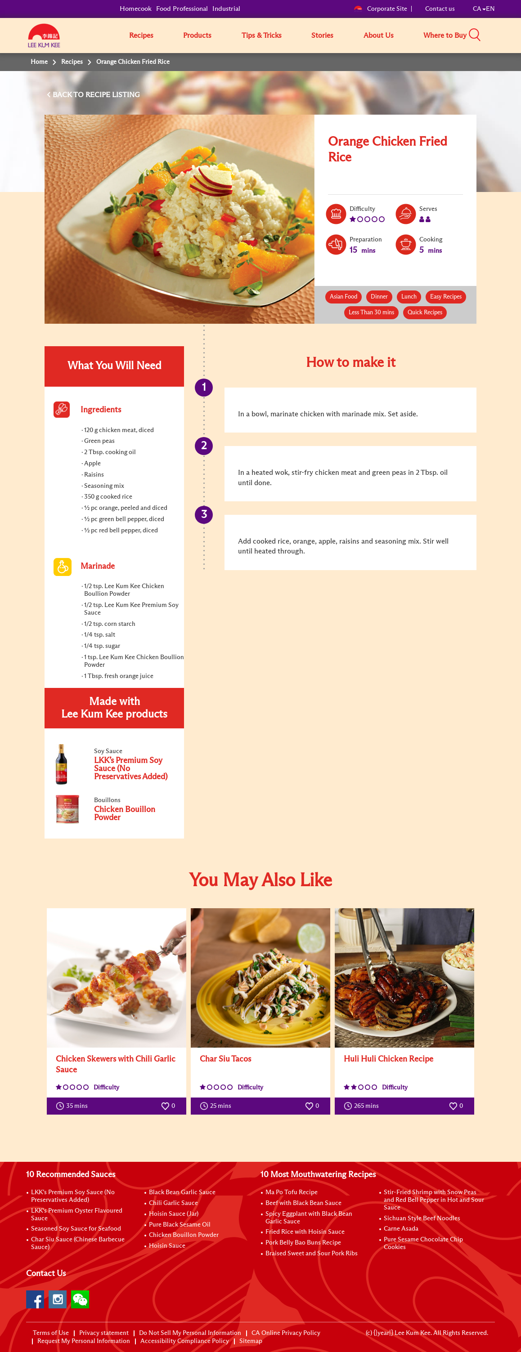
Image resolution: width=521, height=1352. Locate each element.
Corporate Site (380, 8)
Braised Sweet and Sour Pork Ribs (311, 1253)
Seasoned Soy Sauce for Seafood (76, 1229)
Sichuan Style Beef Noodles (422, 1218)
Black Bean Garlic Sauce (182, 1192)
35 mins (74, 1106)
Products (197, 35)
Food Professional (182, 8)
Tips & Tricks (262, 35)
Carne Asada (401, 1229)
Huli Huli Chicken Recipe (388, 1059)
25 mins (217, 1106)
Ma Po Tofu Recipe (291, 1192)
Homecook (136, 8)
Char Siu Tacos (225, 1059)
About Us (379, 35)
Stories (322, 35)
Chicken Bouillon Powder (184, 1235)
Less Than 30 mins (371, 313)
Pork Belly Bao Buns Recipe (303, 1243)
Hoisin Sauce (167, 1246)
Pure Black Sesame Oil (180, 1225)
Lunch (409, 297)
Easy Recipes (446, 297)
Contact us (440, 9)
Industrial (226, 8)
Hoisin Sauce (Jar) (173, 1214)
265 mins (363, 1106)
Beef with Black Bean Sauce (303, 1203)
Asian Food (343, 297)
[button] (498, 35)
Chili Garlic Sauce (173, 1203)
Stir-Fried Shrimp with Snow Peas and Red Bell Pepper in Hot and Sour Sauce (434, 1200)
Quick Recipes (425, 313)
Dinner (379, 297)
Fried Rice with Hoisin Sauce (305, 1232)
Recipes (141, 35)
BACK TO (69, 94)
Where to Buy (445, 35)
